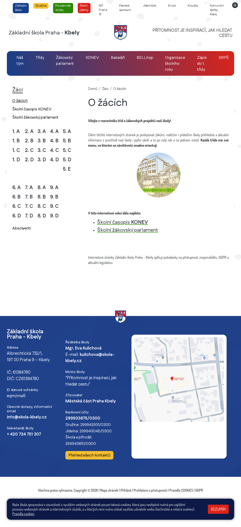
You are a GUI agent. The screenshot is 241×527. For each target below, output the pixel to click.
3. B (41, 140)
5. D (67, 159)
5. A (67, 131)
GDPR (199, 490)
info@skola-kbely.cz (27, 417)
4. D (54, 159)
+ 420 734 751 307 (24, 434)
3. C (41, 150)
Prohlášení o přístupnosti (150, 490)
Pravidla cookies (23, 513)
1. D (16, 159)
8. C (41, 206)
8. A (41, 187)
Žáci (105, 89)
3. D (41, 159)
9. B (54, 197)
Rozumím (218, 509)
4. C (54, 150)
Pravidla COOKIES (181, 490)
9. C (54, 206)
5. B (67, 140)
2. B (29, 140)
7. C (29, 206)
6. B (16, 197)
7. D (29, 215)
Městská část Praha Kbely (90, 401)
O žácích (28, 101)
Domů (92, 89)
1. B (16, 140)
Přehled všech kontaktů (89, 455)
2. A (29, 131)
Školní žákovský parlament (35, 117)
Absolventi (21, 228)
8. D (41, 215)
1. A (16, 131)
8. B (41, 197)
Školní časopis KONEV (31, 109)
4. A (54, 131)
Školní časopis (122, 222)
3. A (41, 131)
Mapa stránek (109, 490)
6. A (16, 187)
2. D (29, 159)
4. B (54, 140)
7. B (29, 197)
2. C (29, 150)
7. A (29, 187)
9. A (54, 187)
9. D (54, 215)
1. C (16, 150)
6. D (16, 215)
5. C (67, 150)
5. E (67, 169)
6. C (16, 206)
